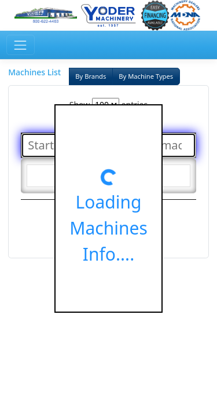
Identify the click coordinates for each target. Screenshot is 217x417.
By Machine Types (146, 76)
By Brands (90, 76)
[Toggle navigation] (20, 45)
